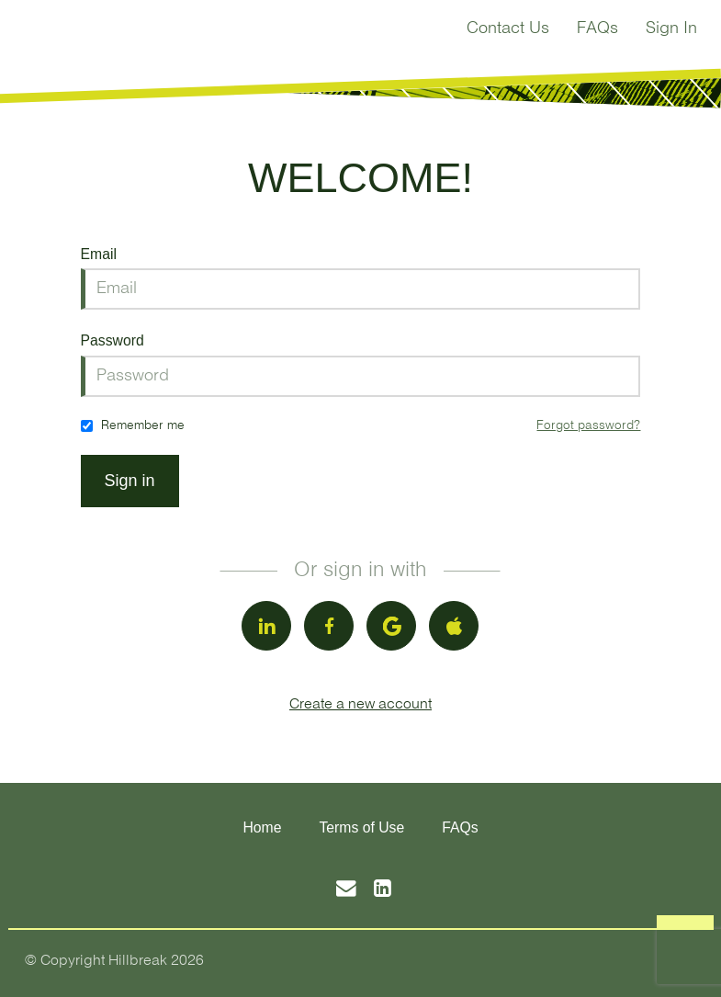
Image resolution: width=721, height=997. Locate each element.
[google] (391, 626)
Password (112, 340)
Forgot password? (588, 426)
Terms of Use (361, 827)
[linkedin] (266, 626)
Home (261, 827)
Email (99, 254)
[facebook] (329, 626)
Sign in (130, 480)
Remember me (143, 426)
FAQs (597, 29)
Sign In (671, 29)
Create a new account (360, 704)
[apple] (454, 626)
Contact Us (508, 29)
